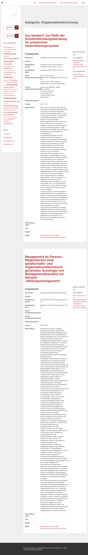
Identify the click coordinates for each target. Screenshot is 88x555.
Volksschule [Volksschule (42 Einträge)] (8, 123)
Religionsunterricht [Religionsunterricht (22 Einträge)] (8, 108)
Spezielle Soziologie (79, 305)
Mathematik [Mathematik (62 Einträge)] (12, 85)
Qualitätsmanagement (79, 300)
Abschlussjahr (12, 27)
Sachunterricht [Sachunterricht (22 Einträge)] (7, 110)
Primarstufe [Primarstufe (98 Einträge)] (10, 98)
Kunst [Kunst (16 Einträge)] (4, 82)
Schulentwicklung (78, 74)
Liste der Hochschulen (69, 3)
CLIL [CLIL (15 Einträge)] (4, 51)
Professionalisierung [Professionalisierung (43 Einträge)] (11, 101)
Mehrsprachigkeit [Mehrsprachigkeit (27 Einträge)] (8, 87)
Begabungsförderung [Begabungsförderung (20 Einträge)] (8, 47)
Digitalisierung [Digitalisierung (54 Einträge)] (9, 54)
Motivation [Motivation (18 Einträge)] (5, 91)
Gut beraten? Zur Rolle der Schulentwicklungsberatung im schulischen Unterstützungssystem (46, 41)
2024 (74, 290)
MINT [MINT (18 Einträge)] (10, 89)
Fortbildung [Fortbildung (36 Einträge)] (7, 68)
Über (83, 3)
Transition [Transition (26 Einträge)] (6, 121)
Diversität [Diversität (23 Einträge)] (6, 56)
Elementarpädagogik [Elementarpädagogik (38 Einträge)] (11, 58)
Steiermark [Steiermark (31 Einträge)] (11, 119)
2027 (74, 55)
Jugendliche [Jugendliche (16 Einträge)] (6, 80)
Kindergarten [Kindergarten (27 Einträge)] (13, 80)
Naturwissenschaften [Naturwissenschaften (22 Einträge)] (9, 95)
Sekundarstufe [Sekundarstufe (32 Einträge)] (8, 115)
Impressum (26, 549)
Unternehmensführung (80, 307)
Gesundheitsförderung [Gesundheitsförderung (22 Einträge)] (9, 72)
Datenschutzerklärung (36, 549)
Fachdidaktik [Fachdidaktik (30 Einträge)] (7, 64)
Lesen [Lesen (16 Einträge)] (4, 85)
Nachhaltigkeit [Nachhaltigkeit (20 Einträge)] (12, 91)
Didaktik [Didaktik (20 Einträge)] (8, 51)
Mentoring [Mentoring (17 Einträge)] (5, 89)
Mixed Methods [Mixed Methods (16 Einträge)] (15, 89)
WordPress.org (8, 144)
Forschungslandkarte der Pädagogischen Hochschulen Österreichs (41, 548)
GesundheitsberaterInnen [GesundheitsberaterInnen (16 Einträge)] (9, 70)
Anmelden (6, 134)
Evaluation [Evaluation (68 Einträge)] (8, 61)
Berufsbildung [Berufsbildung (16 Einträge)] (6, 49)
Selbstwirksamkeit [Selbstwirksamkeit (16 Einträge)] (7, 116)
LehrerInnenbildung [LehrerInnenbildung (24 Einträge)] (12, 82)
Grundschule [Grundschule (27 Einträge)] (7, 74)
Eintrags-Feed (7, 137)
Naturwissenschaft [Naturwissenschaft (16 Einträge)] (7, 93)
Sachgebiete (12, 36)
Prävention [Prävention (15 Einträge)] (5, 103)
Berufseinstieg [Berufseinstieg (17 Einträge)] (13, 49)
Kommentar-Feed (8, 141)
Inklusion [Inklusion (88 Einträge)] (8, 77)
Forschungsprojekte (48, 3)
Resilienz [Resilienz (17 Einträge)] (16, 108)
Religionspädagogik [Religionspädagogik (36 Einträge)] (10, 106)
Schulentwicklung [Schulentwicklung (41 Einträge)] (10, 112)
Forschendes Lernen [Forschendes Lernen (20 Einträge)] (8, 66)
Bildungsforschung (78, 60)
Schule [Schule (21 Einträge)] (14, 110)
